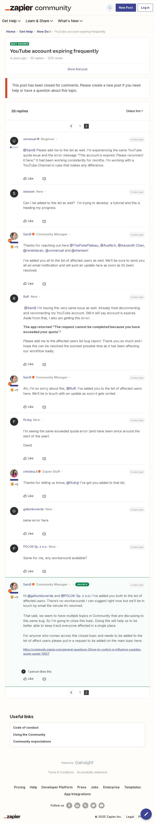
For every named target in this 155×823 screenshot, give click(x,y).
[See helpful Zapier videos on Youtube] (101, 805)
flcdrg (27, 420)
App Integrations (77, 794)
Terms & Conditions (61, 772)
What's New (71, 20)
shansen (29, 191)
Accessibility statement (92, 772)
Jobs (94, 787)
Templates (132, 787)
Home (10, 31)
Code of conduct (26, 727)
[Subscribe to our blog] (85, 805)
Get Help (12, 20)
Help (33, 787)
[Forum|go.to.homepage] (39, 8)
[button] (126, 8)
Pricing (19, 787)
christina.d (30, 471)
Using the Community (29, 734)
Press (81, 787)
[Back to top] (150, 766)
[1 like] (36, 671)
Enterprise (111, 787)
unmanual (29, 139)
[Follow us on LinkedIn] (77, 805)
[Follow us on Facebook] (69, 805)
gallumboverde (33, 509)
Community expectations (32, 741)
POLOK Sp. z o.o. (35, 546)
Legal (130, 816)
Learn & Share (40, 20)
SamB (27, 234)
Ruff (26, 296)
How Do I (43, 31)
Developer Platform (57, 787)
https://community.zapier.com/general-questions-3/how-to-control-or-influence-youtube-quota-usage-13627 (82, 651)
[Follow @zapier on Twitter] (93, 805)
